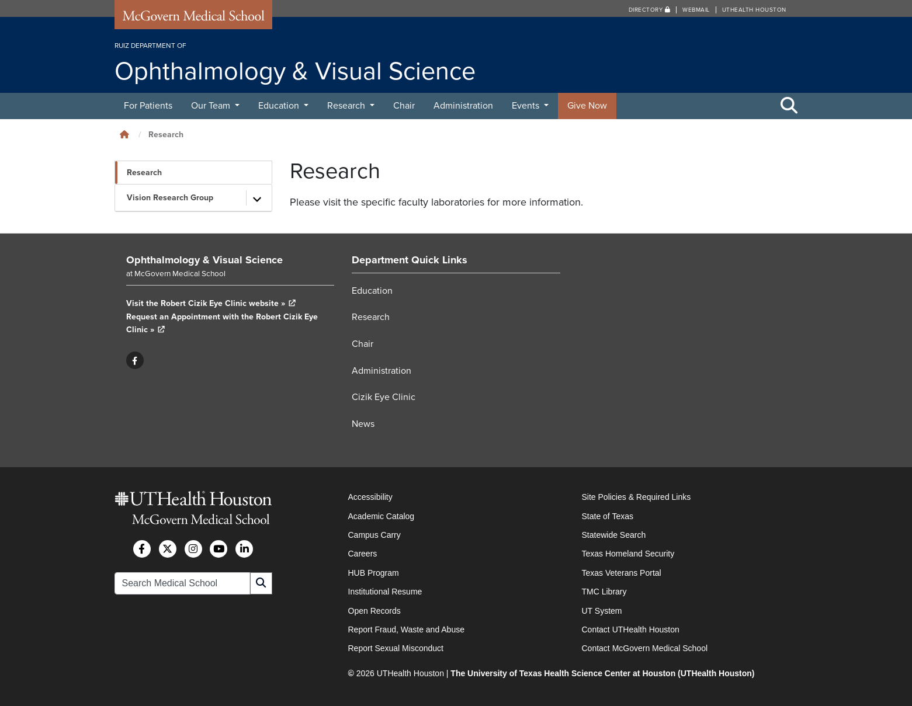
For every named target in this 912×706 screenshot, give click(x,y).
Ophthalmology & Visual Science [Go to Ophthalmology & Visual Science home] (204, 259)
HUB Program (373, 573)
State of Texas (607, 516)
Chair (404, 106)
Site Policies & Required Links (636, 497)
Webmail (696, 9)
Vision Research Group (170, 198)
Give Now (587, 106)
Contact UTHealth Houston (630, 629)
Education (279, 106)
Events (527, 106)
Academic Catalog (381, 516)
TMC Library (604, 591)
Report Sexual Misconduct (395, 648)
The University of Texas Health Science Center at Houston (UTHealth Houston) (602, 673)
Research (347, 106)
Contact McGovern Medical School (645, 648)
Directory (650, 9)
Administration (463, 106)
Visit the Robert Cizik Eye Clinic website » (211, 303)
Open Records (374, 610)
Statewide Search (614, 535)
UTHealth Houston (754, 9)
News (363, 424)
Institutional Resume (385, 591)
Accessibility (370, 497)
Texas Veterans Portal (621, 573)
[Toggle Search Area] (789, 106)
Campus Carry (374, 535)
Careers (362, 553)
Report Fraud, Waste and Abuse (406, 629)
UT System (602, 610)
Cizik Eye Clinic (383, 397)
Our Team (212, 106)
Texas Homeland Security (628, 553)
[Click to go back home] (124, 134)
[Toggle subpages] (257, 198)
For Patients (148, 106)
